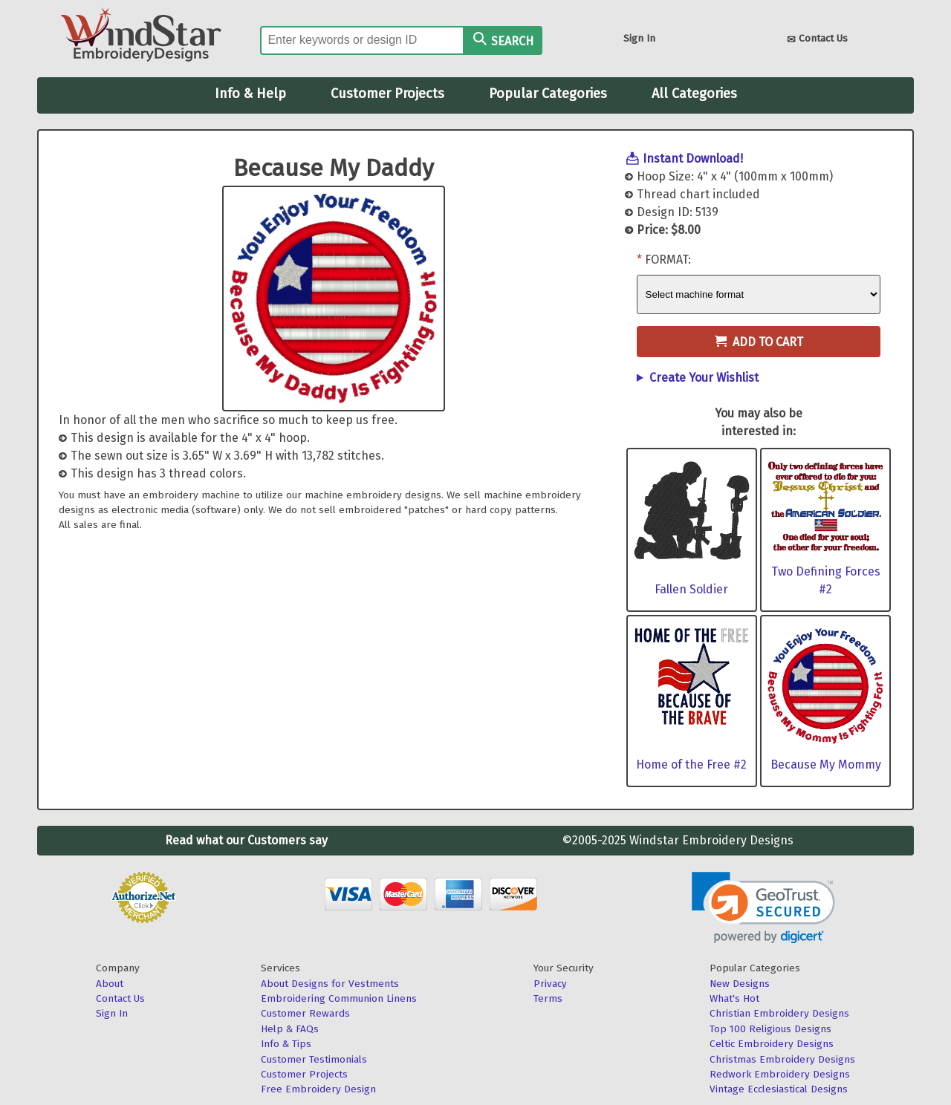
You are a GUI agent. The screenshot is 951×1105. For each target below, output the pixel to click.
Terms (547, 998)
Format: (668, 259)
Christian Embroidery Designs (779, 1013)
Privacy (550, 983)
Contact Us (817, 39)
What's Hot (734, 998)
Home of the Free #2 (691, 764)
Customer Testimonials (314, 1059)
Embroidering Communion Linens (339, 998)
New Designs (740, 983)
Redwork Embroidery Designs (780, 1074)
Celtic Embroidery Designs (772, 1043)
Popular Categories (548, 93)
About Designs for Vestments (330, 983)
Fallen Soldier (691, 589)
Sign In (639, 38)
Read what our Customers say (246, 840)
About (109, 983)
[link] (763, 907)
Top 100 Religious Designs (770, 1029)
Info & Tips (286, 1043)
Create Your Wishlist (704, 378)
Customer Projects (387, 93)
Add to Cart (759, 342)
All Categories (694, 93)
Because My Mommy (825, 764)
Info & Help (250, 93)
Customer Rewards (305, 1013)
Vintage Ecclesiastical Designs (779, 1089)
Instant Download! (693, 158)
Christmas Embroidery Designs (782, 1059)
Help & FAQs (290, 1029)
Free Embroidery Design (318, 1089)
